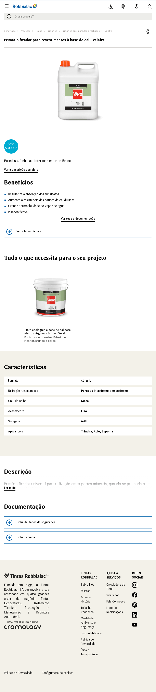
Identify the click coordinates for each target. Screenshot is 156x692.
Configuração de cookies (57, 673)
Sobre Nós (87, 584)
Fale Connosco (115, 601)
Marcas (85, 591)
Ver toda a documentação (78, 218)
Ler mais (9, 488)
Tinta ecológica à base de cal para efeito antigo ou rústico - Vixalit (47, 331)
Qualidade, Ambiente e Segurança (88, 622)
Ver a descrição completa (21, 169)
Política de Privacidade (18, 673)
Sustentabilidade (91, 633)
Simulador (112, 595)
